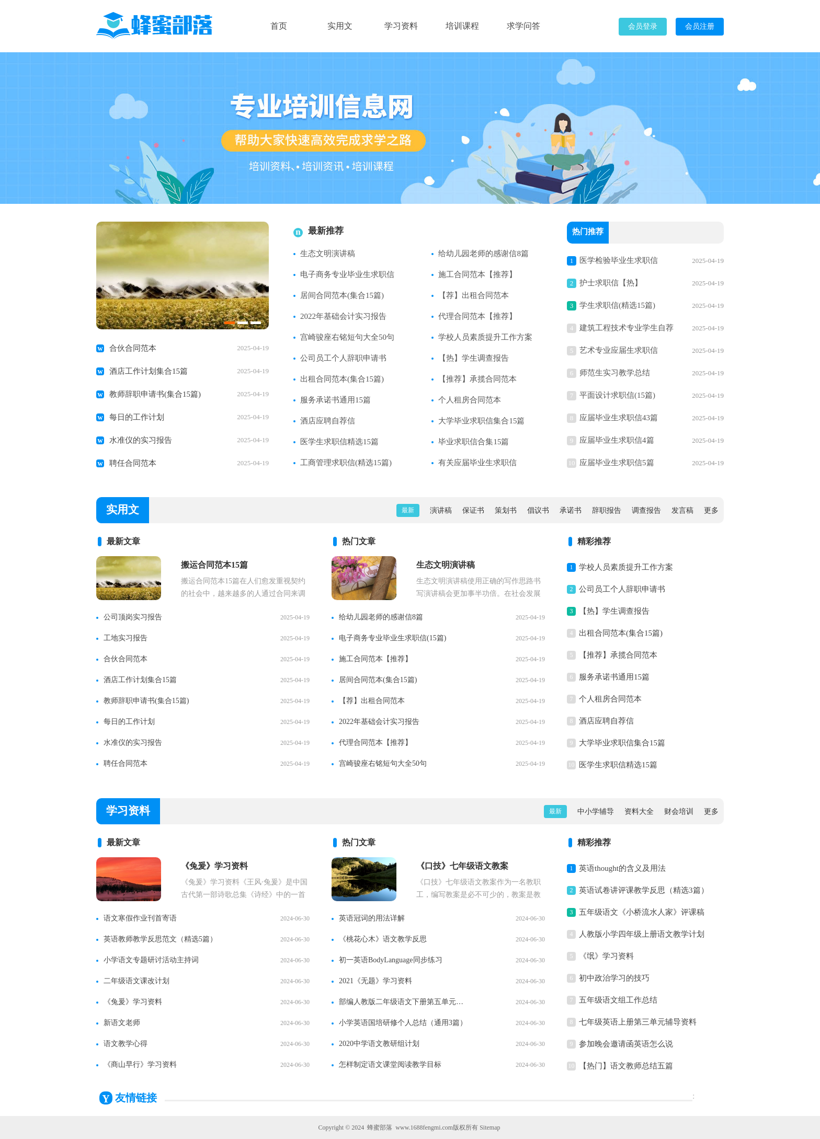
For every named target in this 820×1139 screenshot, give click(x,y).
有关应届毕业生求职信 (477, 462)
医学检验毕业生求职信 (618, 260)
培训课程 (462, 25)
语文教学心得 (125, 1044)
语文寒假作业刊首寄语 (140, 918)
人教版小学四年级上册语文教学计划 (641, 934)
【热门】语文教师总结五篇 (626, 1066)
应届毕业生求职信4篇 (616, 440)
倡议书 (538, 510)
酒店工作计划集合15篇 (148, 371)
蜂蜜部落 (379, 1127)
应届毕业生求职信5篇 (616, 462)
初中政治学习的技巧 (614, 978)
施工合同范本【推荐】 (477, 274)
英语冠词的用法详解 (372, 918)
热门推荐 (587, 232)
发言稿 (682, 510)
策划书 (506, 510)
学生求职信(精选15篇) (617, 305)
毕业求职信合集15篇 (473, 442)
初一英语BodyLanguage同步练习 (390, 960)
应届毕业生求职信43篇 (618, 417)
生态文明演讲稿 (327, 253)
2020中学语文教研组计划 (379, 1044)
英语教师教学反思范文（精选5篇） (160, 939)
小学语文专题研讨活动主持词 (151, 960)
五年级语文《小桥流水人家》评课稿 (641, 912)
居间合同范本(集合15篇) (342, 295)
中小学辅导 (595, 811)
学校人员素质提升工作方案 (485, 337)
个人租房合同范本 (469, 400)
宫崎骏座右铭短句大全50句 (347, 337)
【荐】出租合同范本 (473, 295)
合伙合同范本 (132, 348)
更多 (711, 510)
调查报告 (646, 510)
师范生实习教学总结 (614, 373)
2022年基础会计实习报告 (343, 316)
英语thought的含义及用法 (622, 868)
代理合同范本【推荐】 (477, 316)
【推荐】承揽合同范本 (477, 379)
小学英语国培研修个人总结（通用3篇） (403, 1023)
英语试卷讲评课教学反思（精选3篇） (644, 890)
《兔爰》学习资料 (133, 1002)
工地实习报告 (125, 638)
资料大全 (639, 811)
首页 (278, 25)
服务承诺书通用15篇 (335, 400)
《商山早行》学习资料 (140, 1064)
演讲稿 (441, 510)
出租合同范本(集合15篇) (342, 379)
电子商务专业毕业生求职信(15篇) (392, 638)
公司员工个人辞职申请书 (343, 358)
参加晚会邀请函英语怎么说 (626, 1044)
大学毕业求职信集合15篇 (481, 421)
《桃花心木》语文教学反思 (383, 939)
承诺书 (571, 510)
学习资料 (401, 25)
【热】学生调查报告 (473, 358)
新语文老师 (122, 1023)
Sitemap (490, 1127)
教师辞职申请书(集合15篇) (155, 394)
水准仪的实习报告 (140, 440)
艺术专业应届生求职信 (618, 350)
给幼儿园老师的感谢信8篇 (483, 253)
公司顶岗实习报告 (133, 617)
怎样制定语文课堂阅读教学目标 (390, 1064)
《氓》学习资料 (606, 956)
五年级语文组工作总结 (618, 1000)
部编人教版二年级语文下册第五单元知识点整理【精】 (404, 1002)
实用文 (339, 25)
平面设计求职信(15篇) (617, 395)
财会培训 (678, 811)
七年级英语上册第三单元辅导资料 (638, 1022)
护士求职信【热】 (610, 283)
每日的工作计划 (136, 417)
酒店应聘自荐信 (327, 421)
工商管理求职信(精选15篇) (346, 462)
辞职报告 (606, 510)
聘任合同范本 (132, 463)
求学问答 (523, 25)
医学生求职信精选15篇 (339, 442)
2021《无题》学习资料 (375, 981)
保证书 (473, 510)
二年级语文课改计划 (136, 981)
